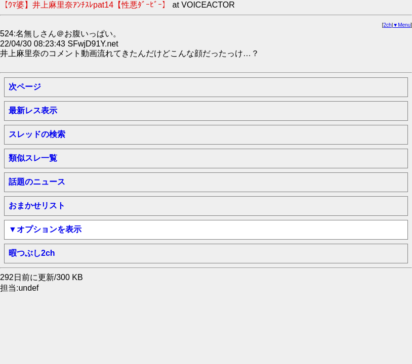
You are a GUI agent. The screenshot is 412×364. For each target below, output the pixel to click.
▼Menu (401, 25)
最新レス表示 (33, 110)
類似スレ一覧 (33, 158)
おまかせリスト (37, 205)
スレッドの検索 (37, 134)
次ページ (25, 86)
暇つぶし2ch (32, 253)
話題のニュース (37, 181)
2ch (388, 25)
